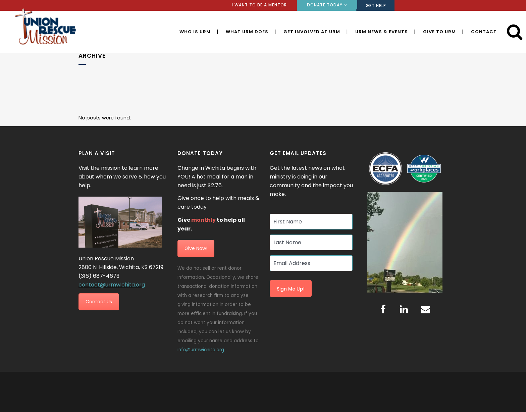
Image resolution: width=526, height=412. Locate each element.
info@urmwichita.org (200, 350)
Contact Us (99, 302)
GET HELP (376, 5)
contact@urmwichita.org (111, 285)
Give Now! (196, 248)
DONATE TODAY (325, 5)
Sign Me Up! (291, 289)
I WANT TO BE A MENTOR (259, 5)
